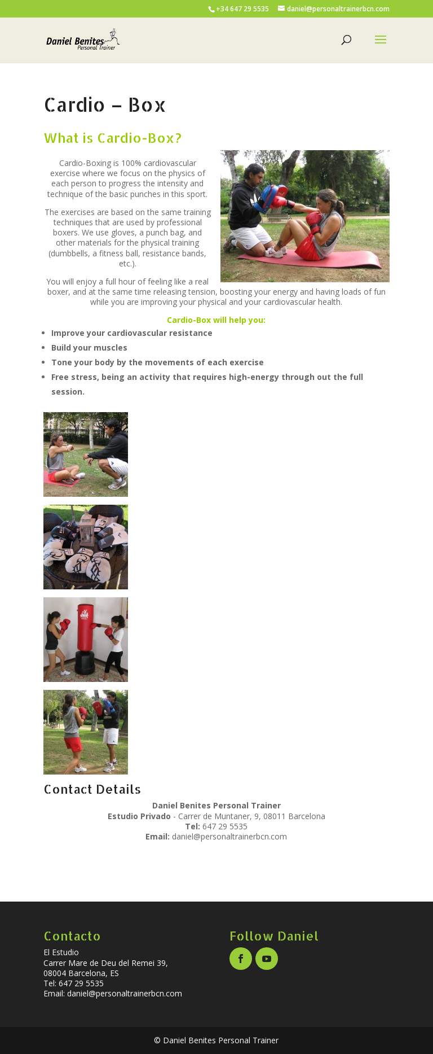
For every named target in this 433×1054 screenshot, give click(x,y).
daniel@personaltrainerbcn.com (229, 836)
